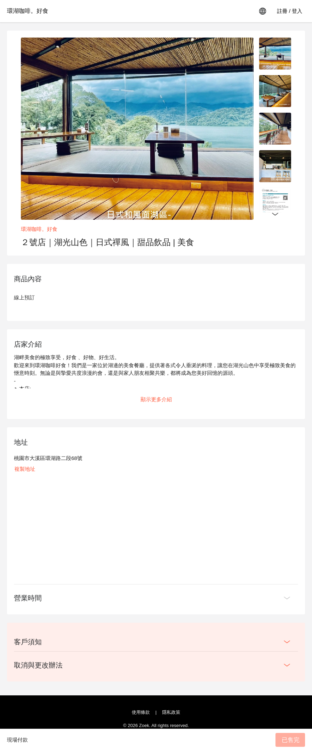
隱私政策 (171, 712)
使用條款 (141, 712)
